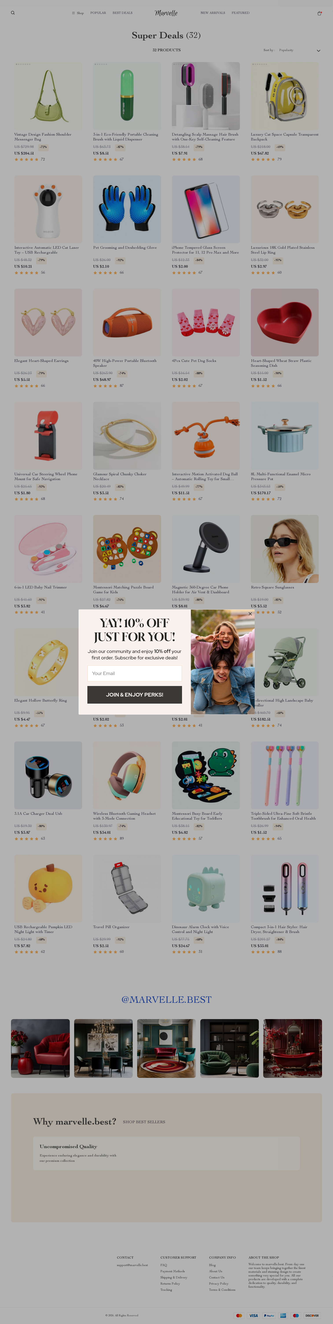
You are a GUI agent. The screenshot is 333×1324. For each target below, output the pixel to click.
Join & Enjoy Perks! (134, 694)
